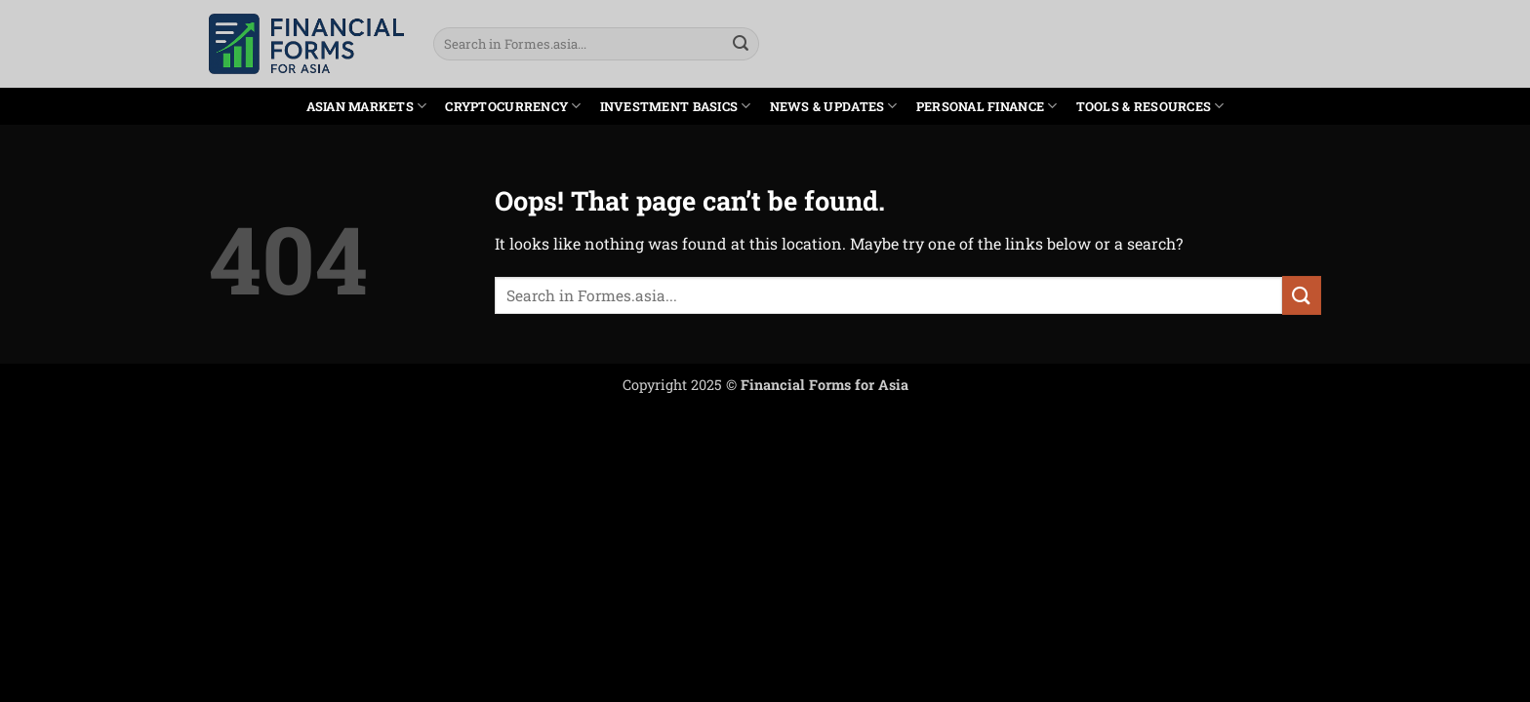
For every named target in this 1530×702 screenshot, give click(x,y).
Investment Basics (675, 106)
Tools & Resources (1150, 106)
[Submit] (740, 43)
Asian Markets (366, 106)
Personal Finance (987, 106)
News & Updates (834, 106)
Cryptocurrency (513, 106)
